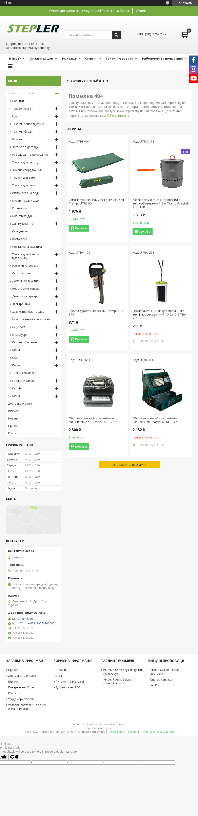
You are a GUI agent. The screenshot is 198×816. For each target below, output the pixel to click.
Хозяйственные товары (28, 312)
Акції (153, 685)
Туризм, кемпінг (23, 108)
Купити (81, 228)
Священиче (20, 231)
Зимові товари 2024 (25, 200)
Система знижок (161, 679)
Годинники (19, 208)
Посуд (16, 365)
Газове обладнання (25, 342)
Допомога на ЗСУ (68, 687)
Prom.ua (119, 724)
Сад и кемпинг (22, 273)
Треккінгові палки (24, 373)
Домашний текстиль (26, 281)
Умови (141, 10)
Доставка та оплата (22, 676)
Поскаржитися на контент (123, 731)
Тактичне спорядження (28, 124)
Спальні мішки (41, 58)
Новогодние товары (26, 289)
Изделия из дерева (25, 265)
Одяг (15, 116)
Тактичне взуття (119, 58)
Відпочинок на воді (25, 193)
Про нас (13, 426)
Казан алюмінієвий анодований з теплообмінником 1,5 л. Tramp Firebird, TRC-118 (161, 203)
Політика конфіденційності (158, 731)
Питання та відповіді (70, 681)
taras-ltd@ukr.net (23, 619)
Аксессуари (19, 335)
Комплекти (119, 115)
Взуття (17, 139)
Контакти (14, 433)
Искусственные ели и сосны (31, 319)
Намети (15, 58)
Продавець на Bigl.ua (99, 728)
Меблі (16, 350)
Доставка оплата (20, 403)
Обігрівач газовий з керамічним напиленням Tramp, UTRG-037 (155, 420)
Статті (60, 676)
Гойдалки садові (23, 381)
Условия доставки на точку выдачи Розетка (27, 707)
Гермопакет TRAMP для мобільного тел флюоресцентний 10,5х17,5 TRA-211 (160, 314)
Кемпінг (91, 58)
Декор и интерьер (24, 296)
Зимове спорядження (27, 170)
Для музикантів (22, 224)
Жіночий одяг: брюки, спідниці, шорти (117, 681)
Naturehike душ (22, 216)
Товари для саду (23, 185)
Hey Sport (18, 327)
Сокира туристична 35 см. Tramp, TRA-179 (97, 312)
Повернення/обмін (21, 687)
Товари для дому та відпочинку (26, 256)
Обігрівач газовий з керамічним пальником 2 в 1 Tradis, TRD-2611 (93, 420)
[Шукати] (116, 35)
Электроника (21, 304)
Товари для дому (24, 177)
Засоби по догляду (25, 147)
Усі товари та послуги (127, 465)
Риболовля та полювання (162, 58)
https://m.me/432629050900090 (33, 623)
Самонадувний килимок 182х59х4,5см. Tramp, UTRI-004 (96, 201)
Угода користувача (21, 699)
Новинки (18, 101)
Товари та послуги (21, 93)
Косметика (19, 239)
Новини (13, 418)
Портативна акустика (27, 247)
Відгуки (13, 411)
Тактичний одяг (23, 131)
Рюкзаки (69, 58)
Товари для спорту (25, 162)
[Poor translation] (14, 757)
